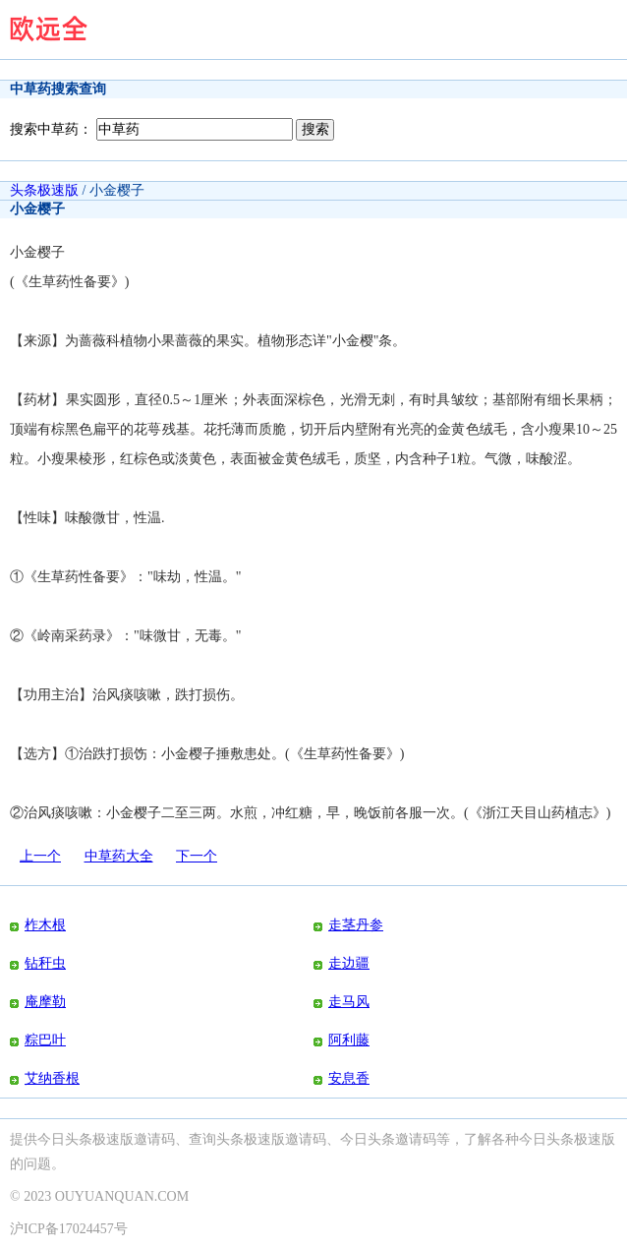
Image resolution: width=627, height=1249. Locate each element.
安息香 (349, 1078)
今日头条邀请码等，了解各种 (429, 1139)
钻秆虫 (45, 963)
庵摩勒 (45, 1001)
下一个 (196, 856)
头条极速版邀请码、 (278, 1139)
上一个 (40, 856)
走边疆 (349, 963)
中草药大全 (119, 856)
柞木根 (45, 925)
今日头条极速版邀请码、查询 (126, 1139)
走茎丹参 (355, 925)
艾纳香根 (52, 1078)
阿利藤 (349, 1040)
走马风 (349, 1001)
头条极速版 (44, 190)
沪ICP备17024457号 (69, 1228)
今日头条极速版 (567, 1139)
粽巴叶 (45, 1040)
